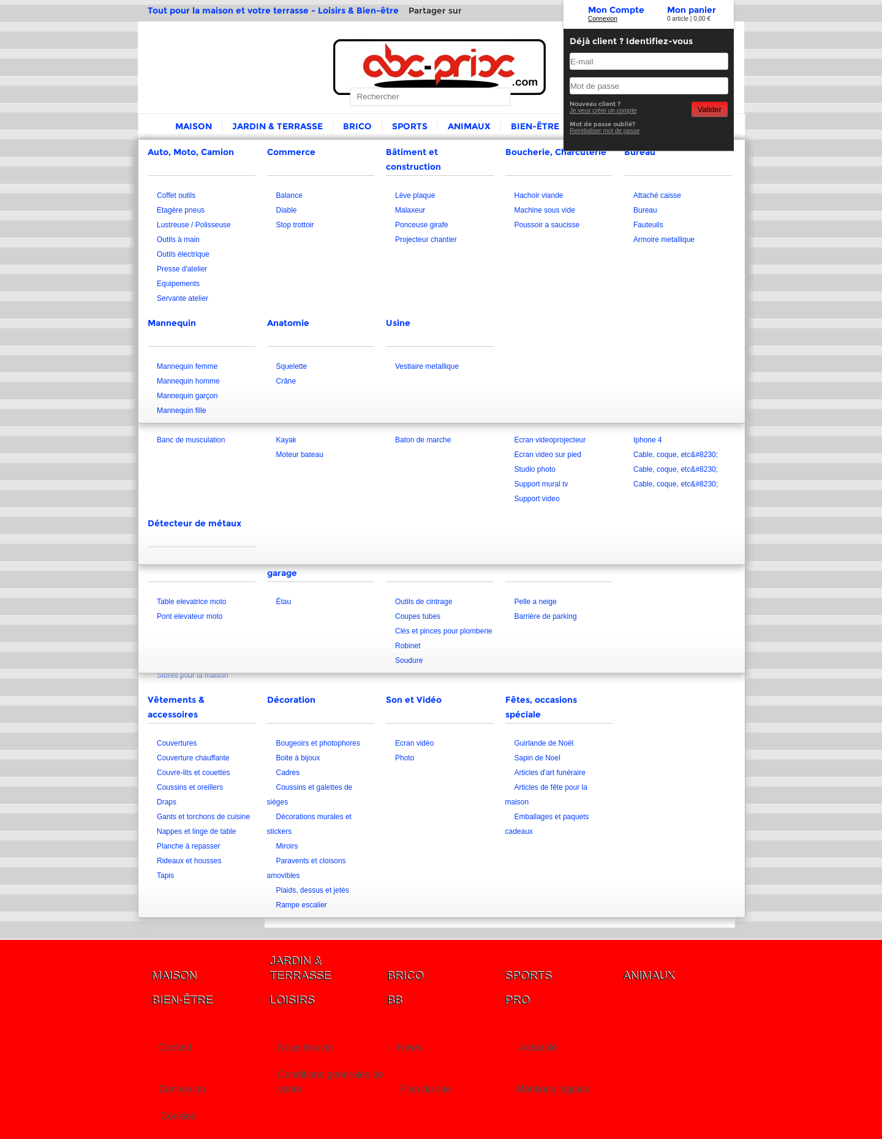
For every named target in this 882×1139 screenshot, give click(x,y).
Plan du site (425, 1089)
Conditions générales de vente (330, 1081)
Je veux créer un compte (603, 110)
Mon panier (691, 9)
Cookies (178, 1116)
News (410, 1047)
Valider (710, 109)
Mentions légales (552, 1089)
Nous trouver (305, 1047)
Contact (175, 1047)
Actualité (538, 1047)
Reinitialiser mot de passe (605, 130)
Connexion (602, 18)
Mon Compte (616, 9)
